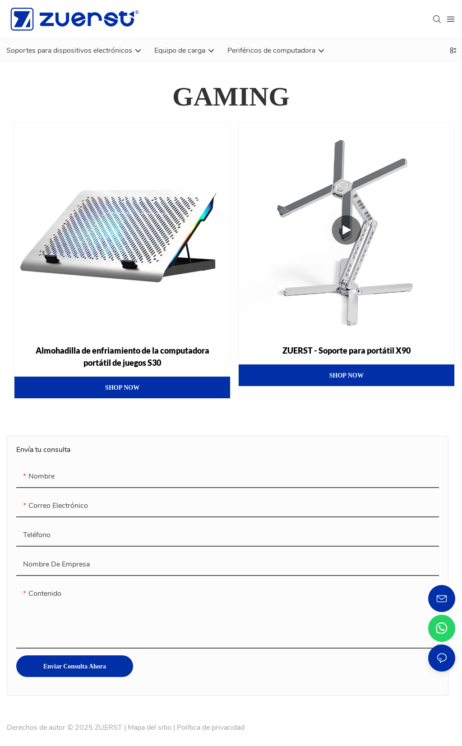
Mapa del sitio (149, 727)
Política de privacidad (211, 727)
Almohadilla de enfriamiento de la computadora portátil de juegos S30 (122, 356)
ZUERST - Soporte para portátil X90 (346, 350)
